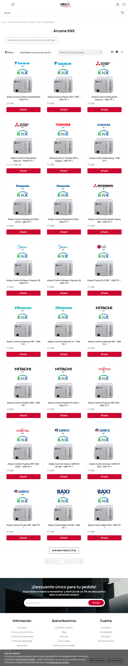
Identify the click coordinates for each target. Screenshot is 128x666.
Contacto (22, 627)
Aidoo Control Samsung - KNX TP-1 (104, 159)
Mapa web (22, 645)
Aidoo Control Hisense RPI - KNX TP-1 (104, 343)
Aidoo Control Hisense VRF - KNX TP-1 (23, 343)
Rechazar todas (115, 660)
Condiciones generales (22, 636)
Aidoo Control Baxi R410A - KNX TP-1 (64, 526)
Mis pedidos (106, 632)
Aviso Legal (64, 640)
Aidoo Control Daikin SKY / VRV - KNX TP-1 (64, 98)
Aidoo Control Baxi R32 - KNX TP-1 (104, 526)
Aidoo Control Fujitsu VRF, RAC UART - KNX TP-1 (23, 465)
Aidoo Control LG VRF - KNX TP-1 (103, 280)
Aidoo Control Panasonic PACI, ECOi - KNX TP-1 (23, 220)
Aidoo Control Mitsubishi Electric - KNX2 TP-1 (23, 159)
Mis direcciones (106, 640)
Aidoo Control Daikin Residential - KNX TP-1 (23, 98)
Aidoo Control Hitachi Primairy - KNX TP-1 (64, 404)
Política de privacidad (64, 645)
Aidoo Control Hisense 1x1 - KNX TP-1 (64, 343)
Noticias (64, 636)
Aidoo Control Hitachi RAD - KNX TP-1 (23, 404)
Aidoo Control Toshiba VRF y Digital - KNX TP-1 (64, 159)
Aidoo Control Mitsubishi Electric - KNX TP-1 (104, 98)
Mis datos (106, 636)
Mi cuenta (106, 627)
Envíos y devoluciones (22, 632)
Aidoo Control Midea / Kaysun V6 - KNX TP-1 (64, 282)
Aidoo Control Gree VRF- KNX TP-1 (23, 526)
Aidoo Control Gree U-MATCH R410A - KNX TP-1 (64, 465)
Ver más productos (64, 550)
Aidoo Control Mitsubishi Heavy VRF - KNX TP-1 (104, 220)
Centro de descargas (22, 640)
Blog (64, 632)
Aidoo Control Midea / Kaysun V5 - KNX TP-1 (23, 282)
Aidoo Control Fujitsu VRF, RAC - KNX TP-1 (104, 404)
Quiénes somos (64, 627)
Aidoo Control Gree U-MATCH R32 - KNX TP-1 (104, 465)
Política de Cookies (25, 659)
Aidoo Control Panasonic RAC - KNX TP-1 (64, 220)
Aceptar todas (97, 660)
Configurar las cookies (58, 662)
